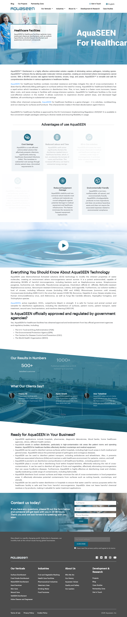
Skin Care (14, 589)
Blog (12, 4)
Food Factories (43, 592)
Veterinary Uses (44, 585)
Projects (95, 578)
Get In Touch (95, 4)
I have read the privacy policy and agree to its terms (95, 548)
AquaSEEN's (16, 303)
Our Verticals (46, 9)
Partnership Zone (37, 4)
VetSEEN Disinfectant (19, 596)
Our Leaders (69, 589)
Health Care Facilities (46, 578)
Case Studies (108, 9)
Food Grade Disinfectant (20, 578)
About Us (72, 9)
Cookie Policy (42, 613)
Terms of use (15, 613)
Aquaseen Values (71, 582)
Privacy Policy (29, 613)
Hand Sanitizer (16, 585)
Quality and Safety (72, 585)
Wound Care (15, 592)
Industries (60, 9)
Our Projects (22, 4)
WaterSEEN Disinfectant (20, 582)
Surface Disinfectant (18, 575)
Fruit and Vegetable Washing (49, 575)
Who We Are (69, 575)
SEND (81, 521)
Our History (69, 578)
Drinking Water (43, 589)
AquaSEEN (15, 84)
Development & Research (90, 9)
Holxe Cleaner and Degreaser (22, 599)
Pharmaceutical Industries (47, 582)
